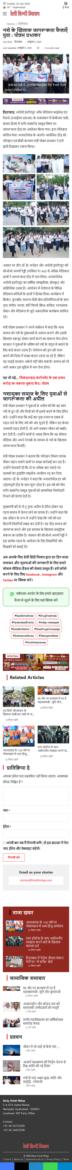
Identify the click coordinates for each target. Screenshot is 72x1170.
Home (9, 24)
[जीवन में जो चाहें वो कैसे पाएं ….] (11, 1050)
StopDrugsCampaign (48, 629)
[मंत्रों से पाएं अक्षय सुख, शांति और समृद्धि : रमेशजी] (11, 1080)
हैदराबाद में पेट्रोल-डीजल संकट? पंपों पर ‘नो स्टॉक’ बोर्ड (45, 960)
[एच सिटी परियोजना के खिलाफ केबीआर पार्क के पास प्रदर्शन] (19, 696)
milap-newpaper (49, 622)
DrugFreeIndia (48, 615)
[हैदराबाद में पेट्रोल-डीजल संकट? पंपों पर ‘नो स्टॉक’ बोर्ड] (14, 961)
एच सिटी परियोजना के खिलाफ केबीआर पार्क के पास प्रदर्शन (18, 712)
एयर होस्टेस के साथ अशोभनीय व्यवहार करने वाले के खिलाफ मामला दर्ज (53, 749)
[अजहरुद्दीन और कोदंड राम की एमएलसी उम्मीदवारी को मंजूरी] (11, 1007)
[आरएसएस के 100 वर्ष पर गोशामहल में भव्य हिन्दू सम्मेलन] (19, 736)
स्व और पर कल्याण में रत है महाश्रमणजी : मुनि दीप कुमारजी (52, 700)
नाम (6, 811)
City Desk (7, 41)
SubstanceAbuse (24, 635)
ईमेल (7, 827)
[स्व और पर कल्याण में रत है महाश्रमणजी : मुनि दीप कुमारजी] (53, 690)
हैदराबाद (18, 41)
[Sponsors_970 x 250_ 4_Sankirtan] (36, 662)
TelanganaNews (49, 635)
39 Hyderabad (16, 7)
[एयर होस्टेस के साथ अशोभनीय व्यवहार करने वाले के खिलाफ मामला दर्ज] (53, 734)
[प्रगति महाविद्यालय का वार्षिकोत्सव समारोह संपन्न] (11, 1022)
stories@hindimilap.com (36, 880)
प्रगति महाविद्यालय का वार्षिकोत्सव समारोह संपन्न (43, 1021)
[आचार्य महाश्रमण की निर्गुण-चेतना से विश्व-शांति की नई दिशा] (11, 1066)
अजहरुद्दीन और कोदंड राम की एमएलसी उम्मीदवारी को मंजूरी (41, 1006)
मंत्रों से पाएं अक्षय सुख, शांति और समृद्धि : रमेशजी (42, 1080)
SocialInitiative (21, 629)
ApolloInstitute (24, 615)
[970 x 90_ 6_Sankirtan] (36, 103)
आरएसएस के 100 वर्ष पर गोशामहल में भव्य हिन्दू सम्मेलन (16, 752)
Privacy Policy (53, 1159)
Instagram (49, 574)
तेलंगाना (23, 24)
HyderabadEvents (23, 622)
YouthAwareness (36, 642)
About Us (18, 1159)
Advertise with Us (35, 1159)
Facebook (33, 574)
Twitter (8, 580)
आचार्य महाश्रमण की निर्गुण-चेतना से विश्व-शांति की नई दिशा (44, 1064)
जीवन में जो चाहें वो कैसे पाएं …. (41, 1047)
